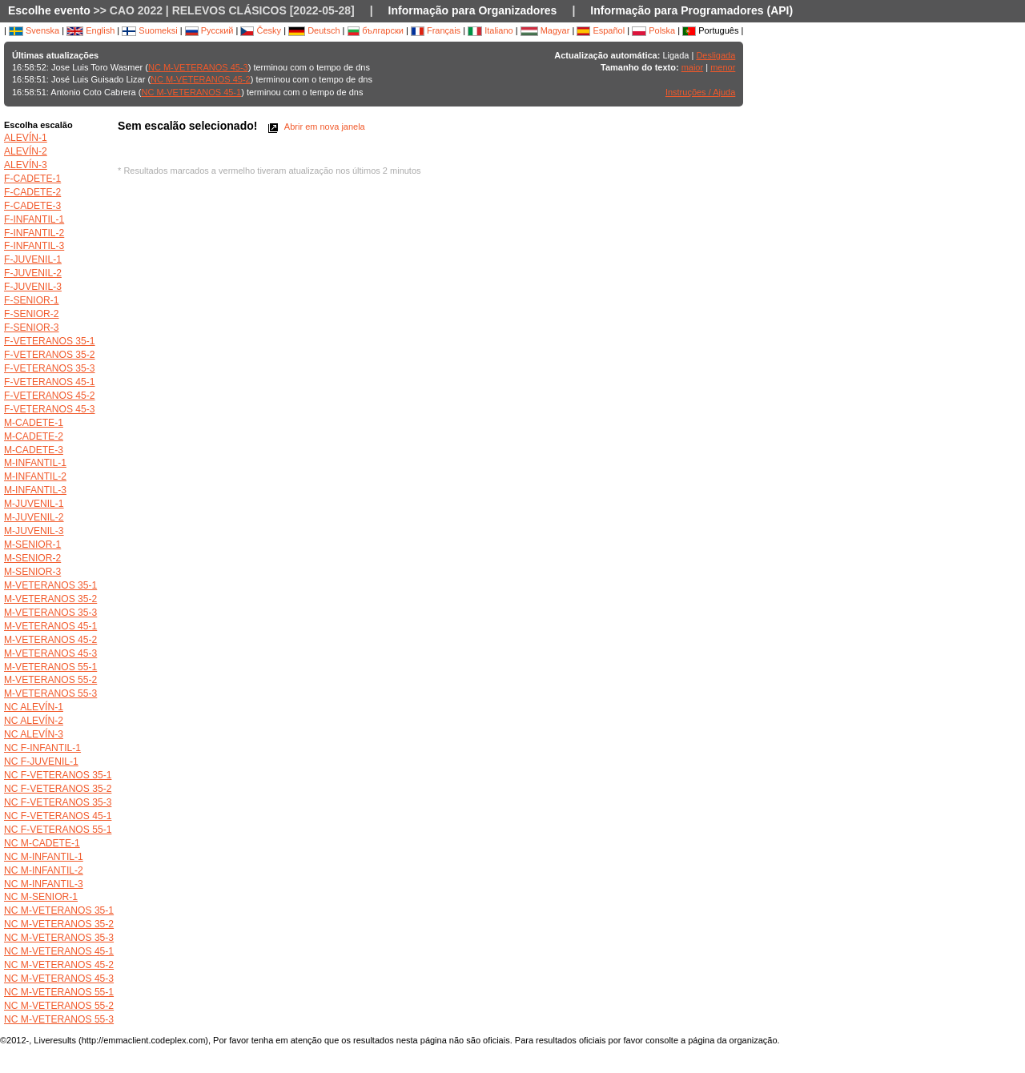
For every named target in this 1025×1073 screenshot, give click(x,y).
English (90, 30)
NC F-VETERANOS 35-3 (57, 802)
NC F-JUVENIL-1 (41, 761)
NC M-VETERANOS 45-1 (191, 92)
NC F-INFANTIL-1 (42, 748)
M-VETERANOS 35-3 (50, 612)
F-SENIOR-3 (31, 327)
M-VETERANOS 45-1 (50, 626)
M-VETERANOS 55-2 (50, 679)
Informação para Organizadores (472, 10)
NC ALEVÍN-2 (33, 720)
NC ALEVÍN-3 (33, 734)
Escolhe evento (49, 10)
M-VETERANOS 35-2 (50, 599)
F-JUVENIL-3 (33, 286)
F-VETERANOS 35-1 (49, 341)
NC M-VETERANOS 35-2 (59, 924)
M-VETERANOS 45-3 (50, 653)
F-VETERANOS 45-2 (49, 395)
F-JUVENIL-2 (33, 273)
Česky (260, 30)
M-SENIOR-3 (32, 571)
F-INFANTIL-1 (34, 219)
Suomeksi (149, 30)
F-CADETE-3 (32, 205)
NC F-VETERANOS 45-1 (57, 816)
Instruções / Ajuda (700, 92)
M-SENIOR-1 (32, 544)
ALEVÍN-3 (25, 165)
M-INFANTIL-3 (35, 490)
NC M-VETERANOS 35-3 (59, 937)
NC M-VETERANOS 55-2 (59, 1005)
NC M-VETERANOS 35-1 (59, 910)
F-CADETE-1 (32, 178)
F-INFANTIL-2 (34, 233)
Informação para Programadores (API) (691, 10)
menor (722, 67)
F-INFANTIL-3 (34, 245)
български (376, 30)
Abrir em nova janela (314, 126)
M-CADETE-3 (33, 450)
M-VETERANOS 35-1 (50, 585)
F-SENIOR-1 (31, 300)
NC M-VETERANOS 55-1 (59, 992)
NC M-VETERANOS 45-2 (201, 79)
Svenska (34, 30)
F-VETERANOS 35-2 (49, 354)
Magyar (545, 30)
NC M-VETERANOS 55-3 (59, 1019)
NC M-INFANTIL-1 (43, 856)
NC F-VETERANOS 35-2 (57, 788)
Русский (209, 30)
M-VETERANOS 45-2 (50, 639)
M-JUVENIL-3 (34, 530)
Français (435, 30)
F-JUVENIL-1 (33, 259)
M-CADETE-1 (33, 422)
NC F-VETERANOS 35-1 (57, 775)
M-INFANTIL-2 (35, 476)
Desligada (715, 55)
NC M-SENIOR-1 (41, 896)
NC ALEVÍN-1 (33, 707)
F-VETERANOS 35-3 (49, 368)
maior (692, 67)
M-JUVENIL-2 (34, 517)
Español (601, 30)
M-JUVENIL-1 (34, 503)
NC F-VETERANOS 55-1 (57, 829)
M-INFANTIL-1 (35, 462)
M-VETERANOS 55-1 (50, 667)
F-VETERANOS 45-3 (49, 409)
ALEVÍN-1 (25, 137)
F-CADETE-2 (32, 192)
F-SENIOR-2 (31, 313)
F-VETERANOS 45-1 (49, 382)
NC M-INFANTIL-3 (43, 884)
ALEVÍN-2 (25, 151)
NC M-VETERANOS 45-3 (198, 67)
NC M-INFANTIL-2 (43, 870)
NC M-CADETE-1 (42, 843)
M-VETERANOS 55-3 (50, 693)
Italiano (490, 30)
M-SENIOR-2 (32, 558)
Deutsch (314, 30)
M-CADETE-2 (33, 436)
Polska (653, 30)
